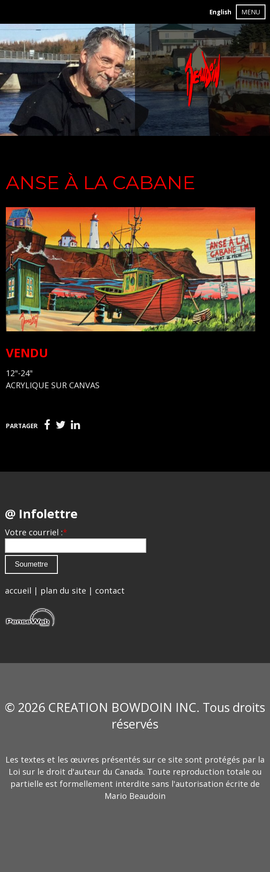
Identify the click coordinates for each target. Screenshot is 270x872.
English (220, 12)
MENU (250, 12)
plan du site (63, 590)
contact (110, 590)
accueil (18, 590)
